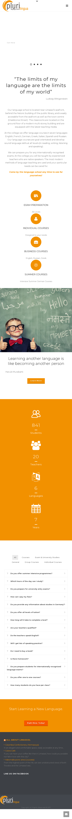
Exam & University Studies (47, 557)
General (15, 562)
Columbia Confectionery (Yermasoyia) (21, 745)
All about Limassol (18, 740)
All (15, 557)
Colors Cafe (9, 751)
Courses (25, 557)
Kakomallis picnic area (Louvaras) (19, 760)
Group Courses (32, 562)
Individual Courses (53, 562)
